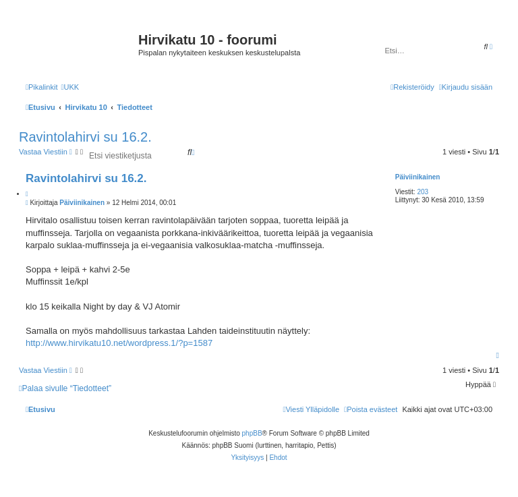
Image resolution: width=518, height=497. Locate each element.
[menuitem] (70, 87)
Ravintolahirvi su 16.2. (85, 136)
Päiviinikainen (417, 177)
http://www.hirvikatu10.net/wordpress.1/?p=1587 (119, 343)
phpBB (252, 433)
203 (422, 192)
